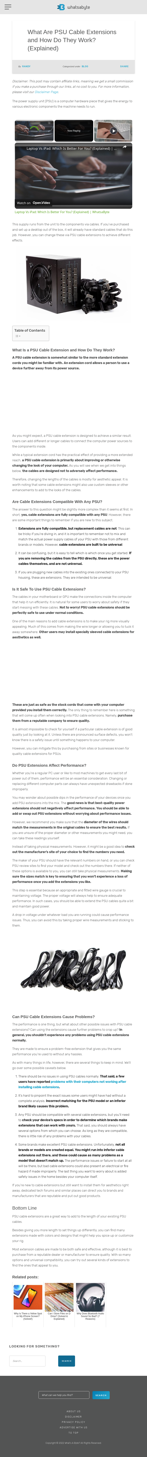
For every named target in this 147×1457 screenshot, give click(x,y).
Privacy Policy (73, 1422)
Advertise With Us (73, 1427)
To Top (74, 1433)
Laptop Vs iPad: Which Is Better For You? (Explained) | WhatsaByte (73, 148)
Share (124, 66)
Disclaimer (73, 1416)
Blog (85, 66)
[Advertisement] (73, 402)
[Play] (114, 131)
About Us (74, 1411)
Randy (26, 66)
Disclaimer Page (46, 92)
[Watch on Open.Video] (33, 203)
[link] (21, 149)
